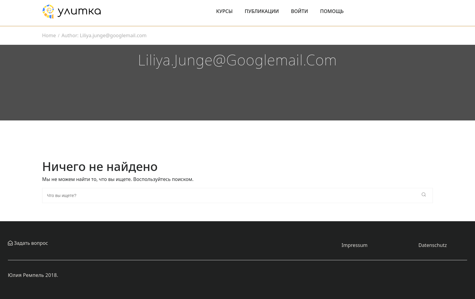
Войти (299, 11)
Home (49, 35)
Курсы (224, 11)
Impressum (355, 245)
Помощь (332, 11)
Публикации (262, 11)
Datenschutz (432, 245)
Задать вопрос (30, 243)
